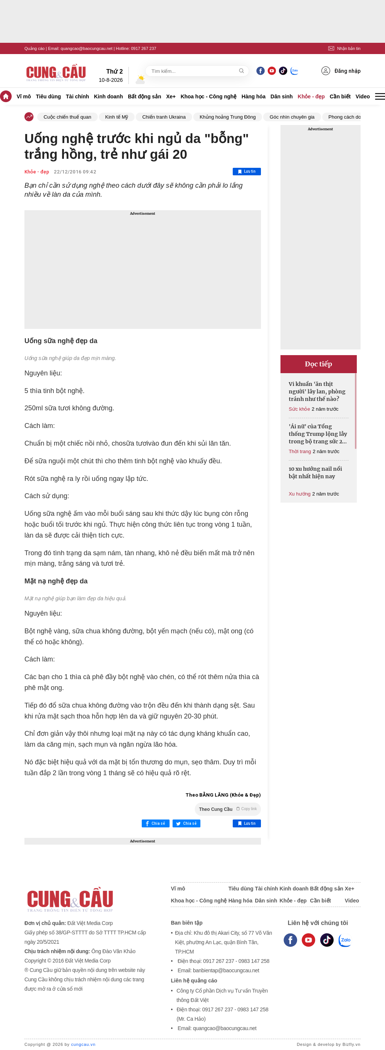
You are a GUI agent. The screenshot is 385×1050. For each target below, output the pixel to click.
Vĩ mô (24, 96)
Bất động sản (144, 96)
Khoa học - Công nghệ (208, 96)
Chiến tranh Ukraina (163, 117)
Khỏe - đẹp (311, 96)
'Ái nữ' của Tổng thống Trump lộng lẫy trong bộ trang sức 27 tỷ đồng (318, 434)
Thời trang (300, 451)
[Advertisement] (142, 269)
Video (363, 96)
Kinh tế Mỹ (117, 117)
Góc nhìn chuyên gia (292, 117)
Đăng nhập (341, 70)
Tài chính (77, 96)
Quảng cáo (34, 48)
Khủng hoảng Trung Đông (228, 117)
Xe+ (171, 96)
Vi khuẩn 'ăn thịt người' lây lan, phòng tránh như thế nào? (317, 391)
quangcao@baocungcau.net (86, 48)
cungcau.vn (83, 1044)
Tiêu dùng (48, 96)
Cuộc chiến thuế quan (67, 117)
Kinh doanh (108, 96)
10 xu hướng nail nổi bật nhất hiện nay (315, 472)
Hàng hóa (254, 96)
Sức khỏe (299, 409)
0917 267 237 (143, 48)
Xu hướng (300, 494)
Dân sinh (282, 96)
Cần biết (340, 96)
